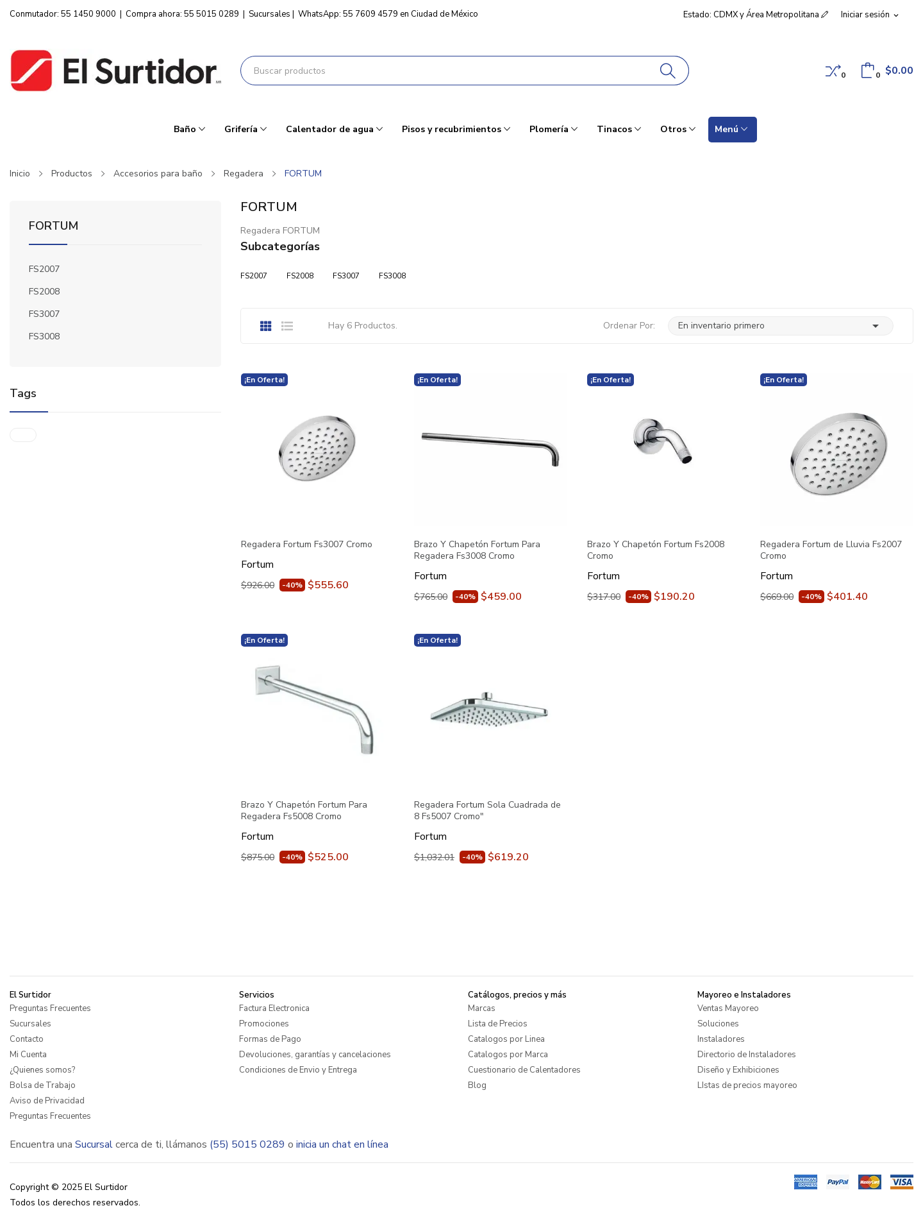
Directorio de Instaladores (746, 1054)
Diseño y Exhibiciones (738, 1070)
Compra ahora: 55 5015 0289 (182, 14)
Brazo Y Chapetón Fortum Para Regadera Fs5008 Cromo (304, 810)
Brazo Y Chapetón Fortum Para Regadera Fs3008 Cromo (477, 550)
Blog (477, 1085)
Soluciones (718, 1024)
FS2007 (44, 269)
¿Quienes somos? (42, 1070)
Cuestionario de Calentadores (524, 1070)
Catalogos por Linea (506, 1039)
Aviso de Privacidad (47, 1101)
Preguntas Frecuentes (50, 1008)
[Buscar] (668, 70)
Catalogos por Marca (508, 1054)
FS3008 (44, 336)
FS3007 (44, 314)
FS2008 (44, 291)
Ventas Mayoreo (728, 1008)
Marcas (481, 1008)
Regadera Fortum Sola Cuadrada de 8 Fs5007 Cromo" (487, 810)
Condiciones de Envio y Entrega (298, 1070)
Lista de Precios (498, 1024)
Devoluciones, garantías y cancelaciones (315, 1054)
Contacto (27, 1039)
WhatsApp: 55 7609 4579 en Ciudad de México (388, 14)
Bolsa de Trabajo (43, 1085)
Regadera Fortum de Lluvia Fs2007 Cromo (831, 550)
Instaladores (721, 1039)
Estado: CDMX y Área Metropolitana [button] (755, 15)
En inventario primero (780, 326)
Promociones (264, 1024)
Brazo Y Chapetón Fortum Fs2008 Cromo (655, 550)
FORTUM (53, 227)
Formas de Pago (270, 1039)
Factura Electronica (274, 1008)
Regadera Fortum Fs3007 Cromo (306, 544)
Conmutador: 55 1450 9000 (63, 14)
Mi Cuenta (28, 1054)
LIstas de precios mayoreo (747, 1085)
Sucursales (269, 14)
